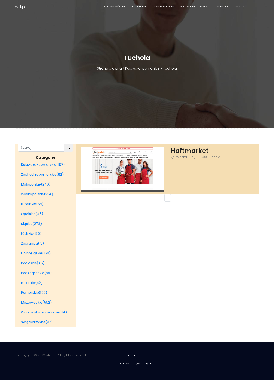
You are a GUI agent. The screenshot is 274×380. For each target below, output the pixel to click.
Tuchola (170, 68)
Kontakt (222, 6)
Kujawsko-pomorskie (142, 68)
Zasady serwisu (163, 6)
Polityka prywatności (195, 6)
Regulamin (128, 355)
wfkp (20, 7)
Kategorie (139, 6)
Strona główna (115, 6)
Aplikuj (239, 6)
